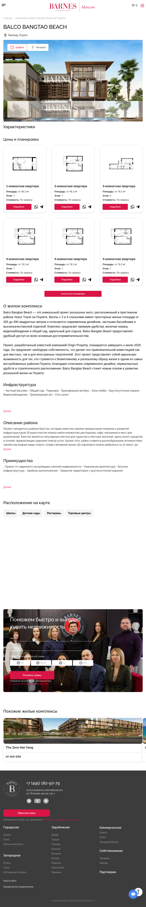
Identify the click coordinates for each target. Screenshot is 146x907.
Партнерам (108, 872)
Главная (8, 18)
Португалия (57, 867)
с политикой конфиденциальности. (29, 684)
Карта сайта (9, 880)
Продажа (104, 858)
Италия (55, 858)
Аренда (104, 863)
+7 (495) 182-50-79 (43, 783)
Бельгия (55, 849)
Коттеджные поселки (14, 872)
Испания (56, 853)
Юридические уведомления (18, 886)
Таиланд (55, 844)
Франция (56, 872)
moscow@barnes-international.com (44, 790)
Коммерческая (110, 827)
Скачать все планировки (73, 294)
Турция (55, 839)
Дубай (54, 835)
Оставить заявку (31, 675)
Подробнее (18, 207)
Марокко (56, 863)
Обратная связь (24, 813)
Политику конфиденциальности (61, 819)
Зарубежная (60, 827)
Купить (7, 835)
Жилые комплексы (13, 844)
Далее (7, 411)
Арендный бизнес (109, 842)
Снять (6, 839)
